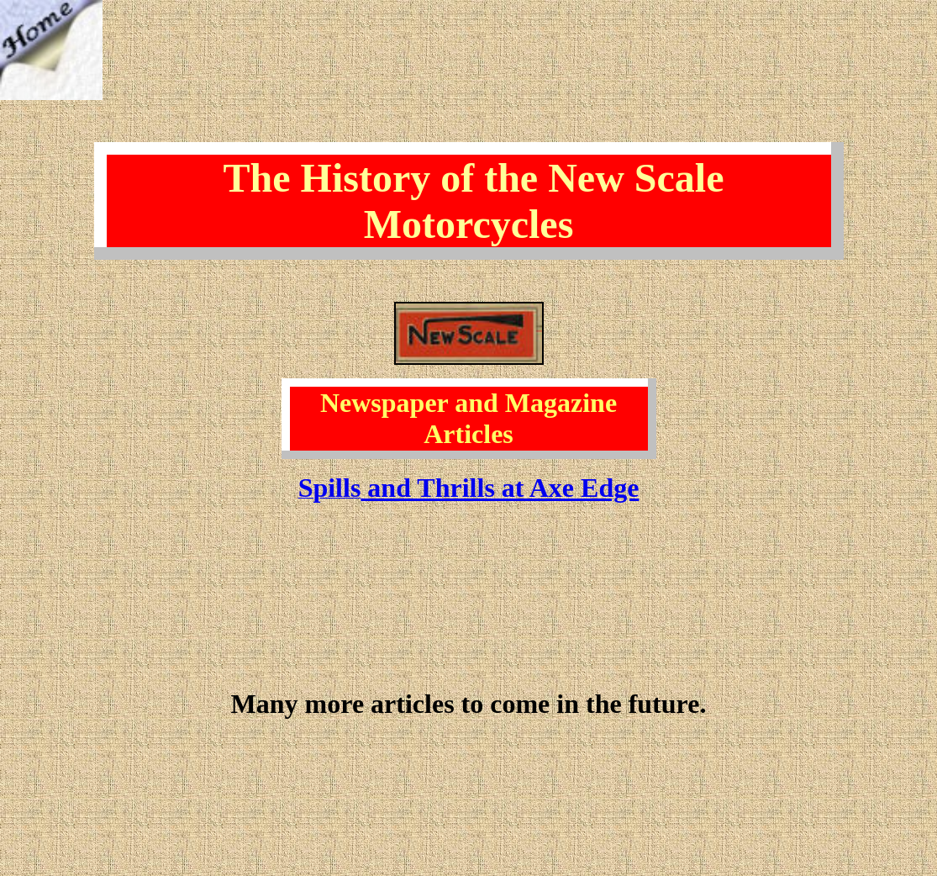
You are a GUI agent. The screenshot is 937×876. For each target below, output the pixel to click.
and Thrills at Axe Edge (500, 487)
